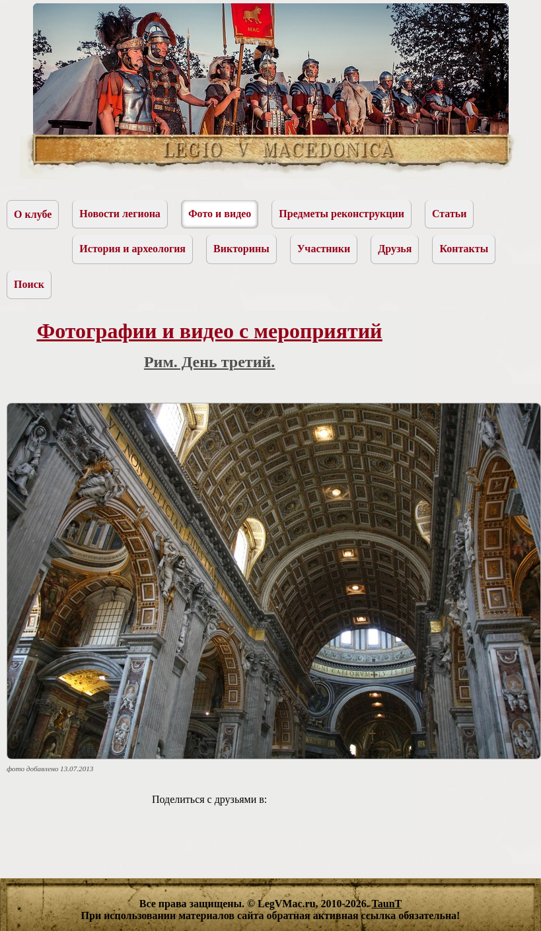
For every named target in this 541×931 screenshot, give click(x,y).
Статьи (449, 213)
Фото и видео (219, 213)
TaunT (387, 903)
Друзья (395, 248)
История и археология (132, 248)
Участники (324, 248)
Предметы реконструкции (341, 213)
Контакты (463, 248)
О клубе (33, 214)
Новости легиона (120, 213)
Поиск (29, 284)
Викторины (241, 248)
